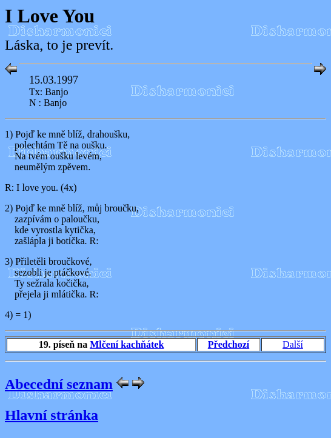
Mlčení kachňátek (127, 344)
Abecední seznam (59, 384)
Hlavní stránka (51, 415)
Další (293, 344)
